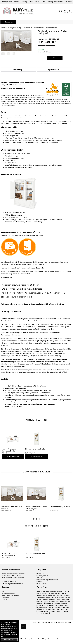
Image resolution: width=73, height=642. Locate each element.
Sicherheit (39, 582)
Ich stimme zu (9, 639)
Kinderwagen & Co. (42, 576)
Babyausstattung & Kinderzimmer (47, 580)
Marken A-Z (40, 574)
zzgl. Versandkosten (49, 45)
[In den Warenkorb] (55, 58)
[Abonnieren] (23, 626)
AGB (3, 591)
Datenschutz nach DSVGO (10, 595)
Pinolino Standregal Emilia (35, 449)
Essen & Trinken (41, 584)
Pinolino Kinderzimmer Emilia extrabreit (12, 508)
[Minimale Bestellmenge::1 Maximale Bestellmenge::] (42, 58)
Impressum (5, 597)
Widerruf (4, 599)
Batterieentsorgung (8, 593)
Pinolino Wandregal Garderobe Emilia (9, 450)
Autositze (39, 578)
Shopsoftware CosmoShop (51, 639)
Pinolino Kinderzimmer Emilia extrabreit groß (36, 508)
